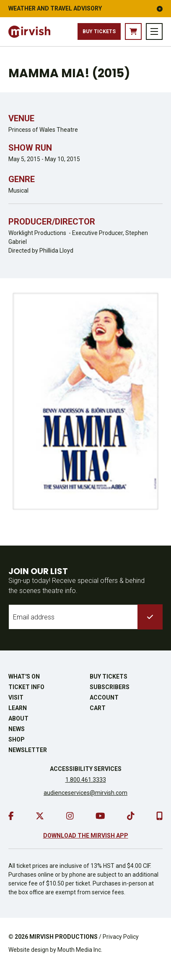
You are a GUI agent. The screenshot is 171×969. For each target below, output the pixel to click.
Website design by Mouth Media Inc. (55, 949)
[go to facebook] (11, 816)
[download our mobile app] (159, 816)
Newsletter (27, 750)
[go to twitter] (40, 816)
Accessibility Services (86, 768)
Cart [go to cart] (98, 708)
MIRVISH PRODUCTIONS (63, 936)
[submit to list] (150, 616)
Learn (17, 708)
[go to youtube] (100, 816)
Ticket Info (26, 687)
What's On (24, 676)
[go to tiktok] (131, 816)
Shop (16, 739)
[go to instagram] (70, 816)
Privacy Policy (121, 936)
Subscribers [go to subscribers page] (110, 687)
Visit (15, 697)
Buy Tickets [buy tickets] (99, 31)
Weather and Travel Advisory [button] (85, 8)
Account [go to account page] (104, 697)
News (16, 729)
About (18, 718)
